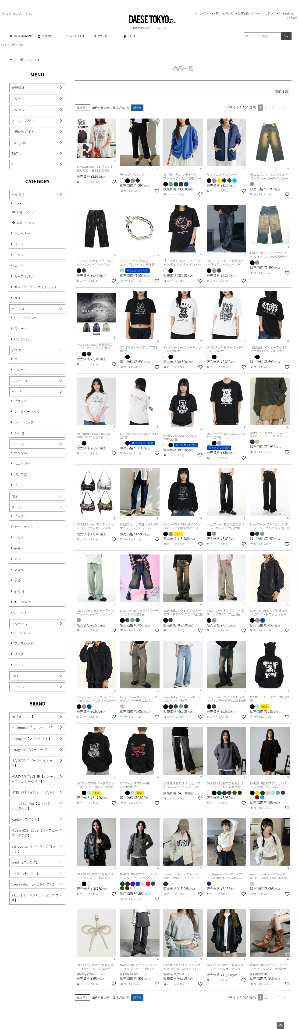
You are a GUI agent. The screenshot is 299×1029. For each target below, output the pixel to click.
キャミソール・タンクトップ (35, 287)
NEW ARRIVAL (21, 36)
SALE (15, 675)
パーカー (20, 244)
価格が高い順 (121, 107)
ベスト (19, 297)
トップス (18, 194)
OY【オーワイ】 (23, 716)
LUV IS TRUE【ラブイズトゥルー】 (33, 763)
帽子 (14, 496)
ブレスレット (24, 643)
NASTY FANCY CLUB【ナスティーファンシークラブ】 (33, 779)
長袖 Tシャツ (25, 222)
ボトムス (18, 308)
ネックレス (22, 632)
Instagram (291, 13)
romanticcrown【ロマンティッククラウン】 (34, 806)
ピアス (19, 664)
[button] (286, 107)
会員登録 (243, 13)
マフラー (20, 559)
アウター (18, 350)
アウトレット (21, 686)
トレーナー (22, 233)
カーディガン (23, 276)
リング (19, 654)
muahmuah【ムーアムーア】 (32, 727)
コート (19, 359)
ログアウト (19, 109)
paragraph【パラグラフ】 (30, 749)
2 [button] (266, 107)
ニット (19, 265)
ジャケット (22, 369)
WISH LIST (75, 36)
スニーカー (22, 463)
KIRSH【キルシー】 (25, 873)
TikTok (293, 17)
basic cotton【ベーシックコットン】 (33, 848)
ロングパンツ (24, 339)
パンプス (20, 474)
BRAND (44, 36)
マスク (19, 569)
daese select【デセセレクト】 (33, 884)
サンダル (20, 452)
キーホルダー (24, 602)
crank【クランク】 (25, 862)
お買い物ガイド (223, 13)
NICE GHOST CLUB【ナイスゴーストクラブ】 (34, 833)
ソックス (20, 516)
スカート (20, 328)
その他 (19, 433)
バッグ (16, 391)
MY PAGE (101, 36)
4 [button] (279, 107)
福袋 (17, 580)
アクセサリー (21, 623)
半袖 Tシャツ (25, 212)
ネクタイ (20, 612)
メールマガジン (263, 13)
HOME (5, 45)
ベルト (19, 537)
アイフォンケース (27, 526)
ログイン (202, 13)
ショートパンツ (25, 317)
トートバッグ (24, 422)
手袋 (17, 548)
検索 (286, 36)
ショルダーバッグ (27, 411)
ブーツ (19, 485)
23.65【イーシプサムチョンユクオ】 (34, 897)
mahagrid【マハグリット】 (31, 738)
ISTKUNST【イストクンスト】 (33, 792)
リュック (20, 400)
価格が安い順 (100, 107)
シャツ (19, 254)
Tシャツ (20, 203)
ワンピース (19, 380)
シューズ (17, 444)
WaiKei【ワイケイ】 (26, 819)
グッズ (16, 507)
